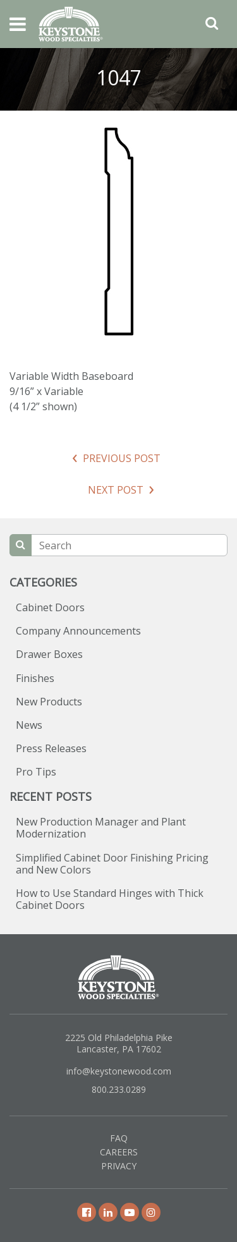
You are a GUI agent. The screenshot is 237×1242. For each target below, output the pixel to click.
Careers (119, 1152)
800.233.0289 (119, 1089)
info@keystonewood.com (118, 1071)
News (29, 725)
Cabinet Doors (50, 607)
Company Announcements (78, 631)
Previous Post (122, 458)
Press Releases (51, 748)
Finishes (35, 678)
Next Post (115, 490)
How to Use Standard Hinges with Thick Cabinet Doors (110, 899)
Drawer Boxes (49, 654)
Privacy (119, 1166)
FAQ (119, 1138)
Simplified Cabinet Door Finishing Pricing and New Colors (112, 864)
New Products (49, 702)
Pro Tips (36, 772)
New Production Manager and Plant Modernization (101, 828)
